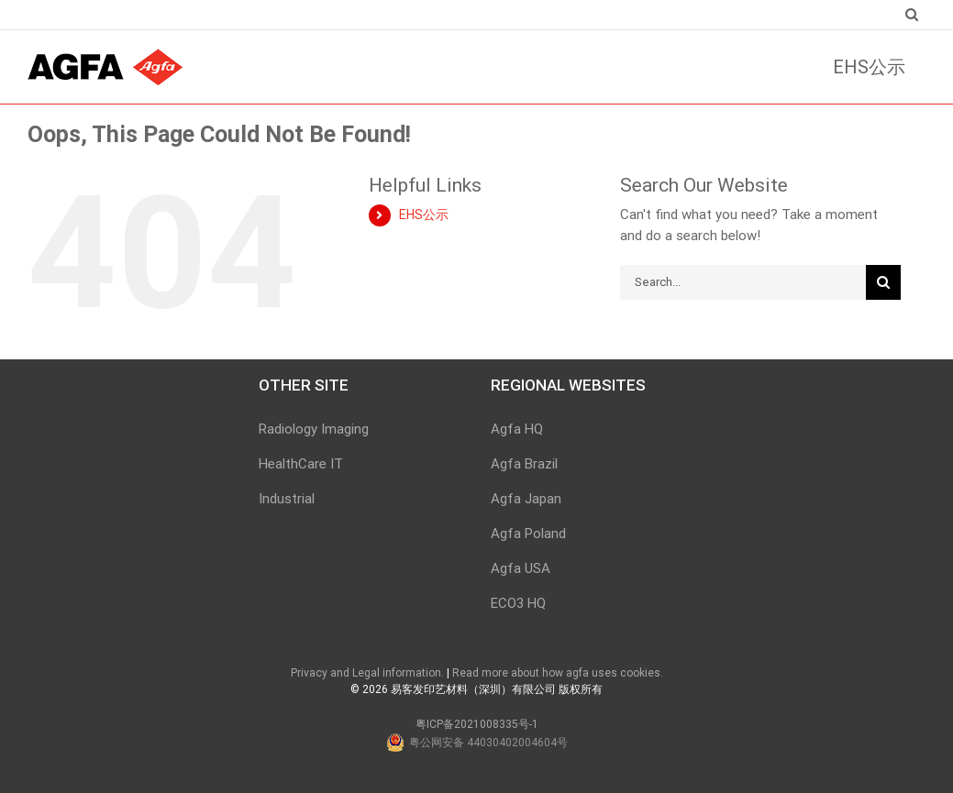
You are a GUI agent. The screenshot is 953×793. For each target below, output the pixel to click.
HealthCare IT (301, 464)
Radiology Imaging (314, 429)
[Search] (910, 14)
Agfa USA (520, 568)
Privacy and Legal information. (367, 672)
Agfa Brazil (524, 464)
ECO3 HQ (518, 603)
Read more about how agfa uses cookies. (557, 672)
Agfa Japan (526, 498)
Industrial (287, 498)
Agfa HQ (517, 429)
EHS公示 (424, 214)
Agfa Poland (528, 533)
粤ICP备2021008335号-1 (477, 724)
